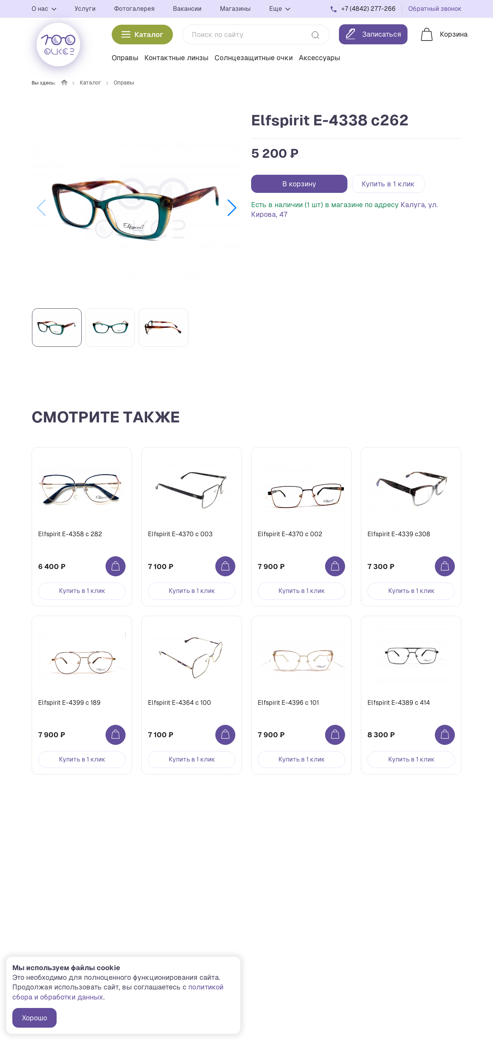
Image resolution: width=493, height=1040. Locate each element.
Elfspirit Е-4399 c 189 (69, 702)
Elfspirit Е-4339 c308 (398, 534)
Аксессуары (319, 58)
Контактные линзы (176, 58)
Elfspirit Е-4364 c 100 (179, 702)
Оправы (125, 58)
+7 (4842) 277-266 (368, 8)
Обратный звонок (434, 8)
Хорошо (34, 1018)
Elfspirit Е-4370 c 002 (290, 534)
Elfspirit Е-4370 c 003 (180, 534)
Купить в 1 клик (388, 184)
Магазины (235, 8)
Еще (279, 8)
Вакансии (187, 8)
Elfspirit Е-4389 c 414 (398, 702)
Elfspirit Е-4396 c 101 (288, 702)
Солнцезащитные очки (254, 58)
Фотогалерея (134, 8)
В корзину (299, 184)
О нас (44, 8)
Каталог (142, 34)
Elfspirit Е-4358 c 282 (70, 534)
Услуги (85, 8)
